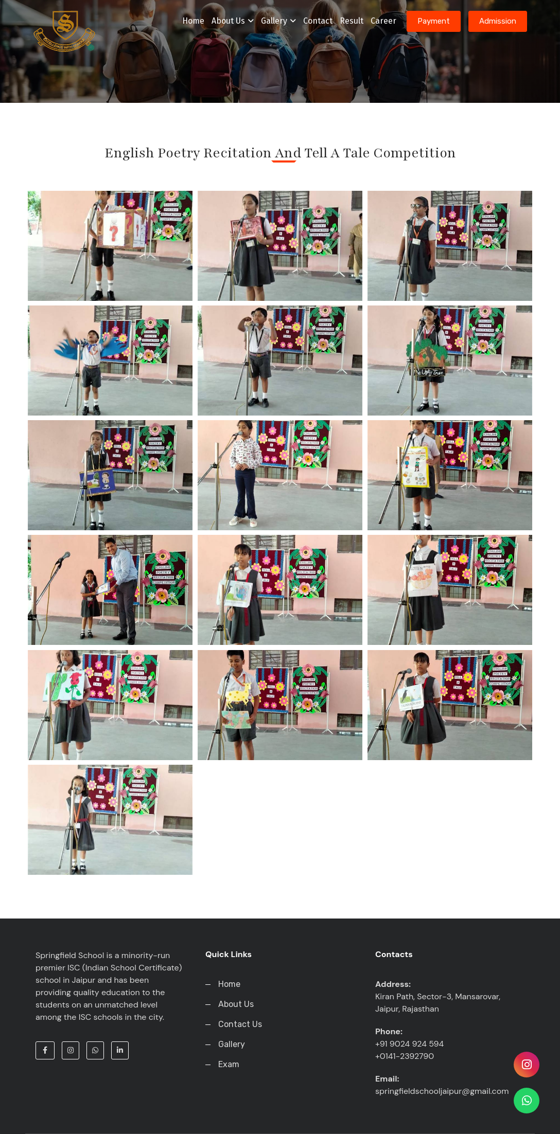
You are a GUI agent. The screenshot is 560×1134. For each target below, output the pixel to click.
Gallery (278, 21)
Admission (497, 21)
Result (351, 21)
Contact (317, 21)
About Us (233, 21)
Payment (433, 21)
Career (383, 21)
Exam (228, 1064)
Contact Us (240, 1024)
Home (193, 21)
